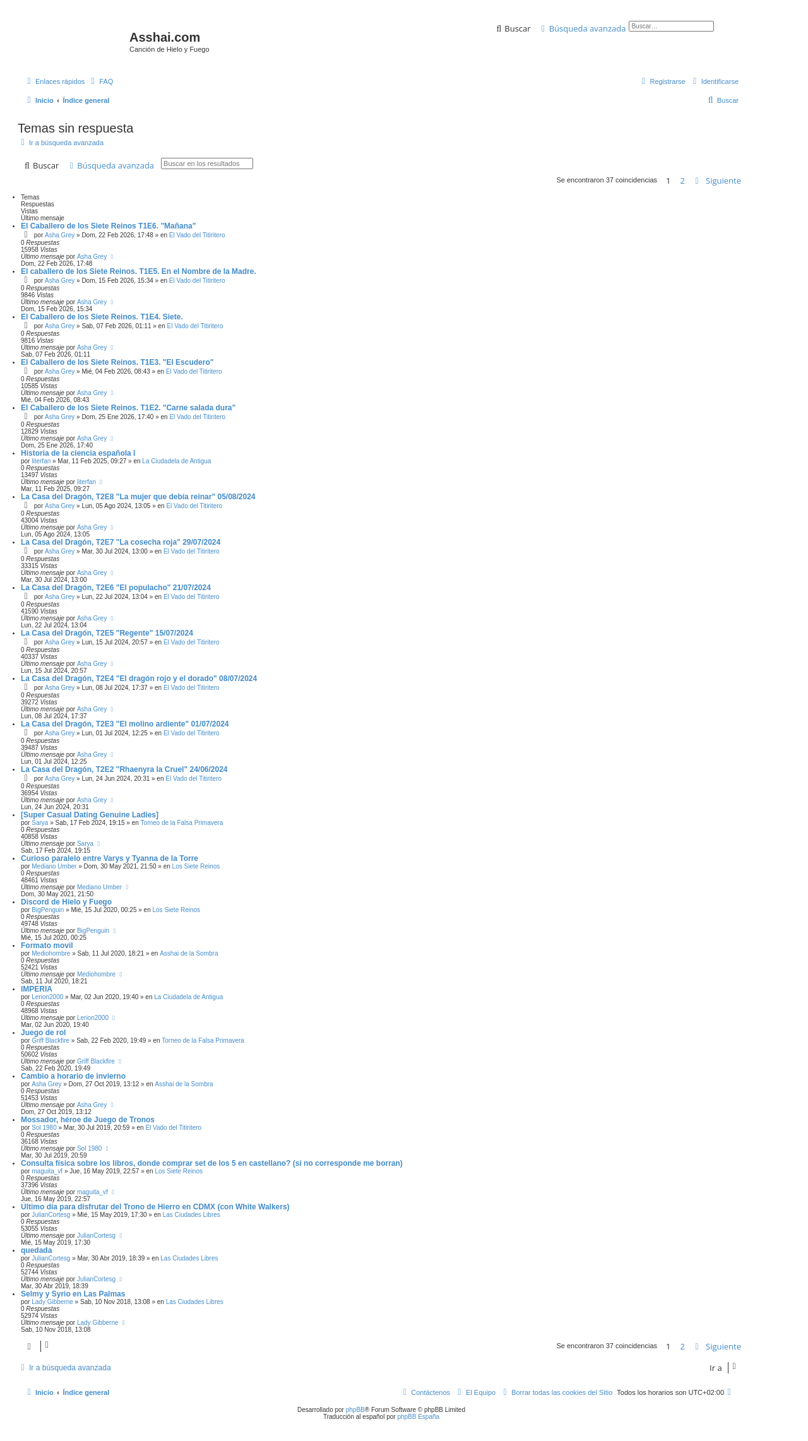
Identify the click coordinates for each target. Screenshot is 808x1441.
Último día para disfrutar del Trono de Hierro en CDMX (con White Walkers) (155, 1206)
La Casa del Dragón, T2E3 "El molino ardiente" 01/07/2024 (125, 724)
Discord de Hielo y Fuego (66, 902)
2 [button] (682, 180)
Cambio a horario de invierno (73, 1076)
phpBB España (418, 1416)
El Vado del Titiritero (197, 235)
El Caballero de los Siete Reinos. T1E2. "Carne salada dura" (128, 407)
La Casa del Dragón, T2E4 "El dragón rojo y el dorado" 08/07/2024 (139, 678)
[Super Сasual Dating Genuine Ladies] (89, 814)
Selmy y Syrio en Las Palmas (73, 1294)
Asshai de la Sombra (189, 953)
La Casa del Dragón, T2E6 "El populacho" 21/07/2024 (116, 587)
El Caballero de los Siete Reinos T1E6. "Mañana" (108, 226)
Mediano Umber (54, 866)
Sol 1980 (44, 1127)
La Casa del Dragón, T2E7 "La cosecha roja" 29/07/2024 (120, 542)
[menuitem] (100, 81)
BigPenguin (48, 909)
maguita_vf (47, 1171)
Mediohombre (51, 953)
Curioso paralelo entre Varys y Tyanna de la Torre (109, 858)
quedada (36, 1250)
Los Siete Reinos (196, 866)
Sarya (40, 822)
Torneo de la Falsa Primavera (182, 822)
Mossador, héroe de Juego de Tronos (88, 1119)
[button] (718, 180)
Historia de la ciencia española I (78, 453)
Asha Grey (59, 235)
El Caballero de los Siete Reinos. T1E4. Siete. (102, 316)
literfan (41, 461)
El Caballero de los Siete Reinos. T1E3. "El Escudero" (117, 362)
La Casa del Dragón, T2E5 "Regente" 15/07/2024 (107, 633)
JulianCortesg (51, 1214)
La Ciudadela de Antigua (176, 461)
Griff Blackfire (50, 1040)
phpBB (355, 1409)
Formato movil (47, 945)
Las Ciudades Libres (191, 1214)
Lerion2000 (47, 996)
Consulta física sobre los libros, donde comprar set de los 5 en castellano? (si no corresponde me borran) (212, 1163)
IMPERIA (36, 989)
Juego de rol (43, 1032)
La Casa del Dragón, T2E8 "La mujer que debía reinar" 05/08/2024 (138, 496)
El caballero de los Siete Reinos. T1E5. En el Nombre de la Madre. (138, 271)
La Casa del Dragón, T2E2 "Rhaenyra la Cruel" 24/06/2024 (124, 769)
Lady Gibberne (52, 1301)
